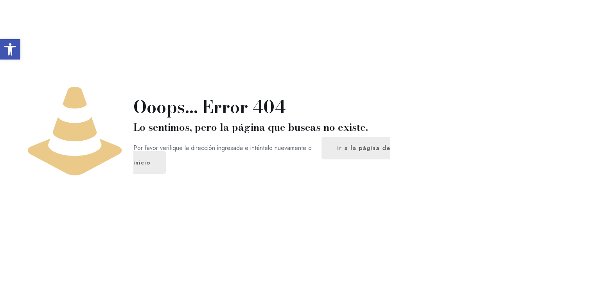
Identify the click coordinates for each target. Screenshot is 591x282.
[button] (10, 49)
